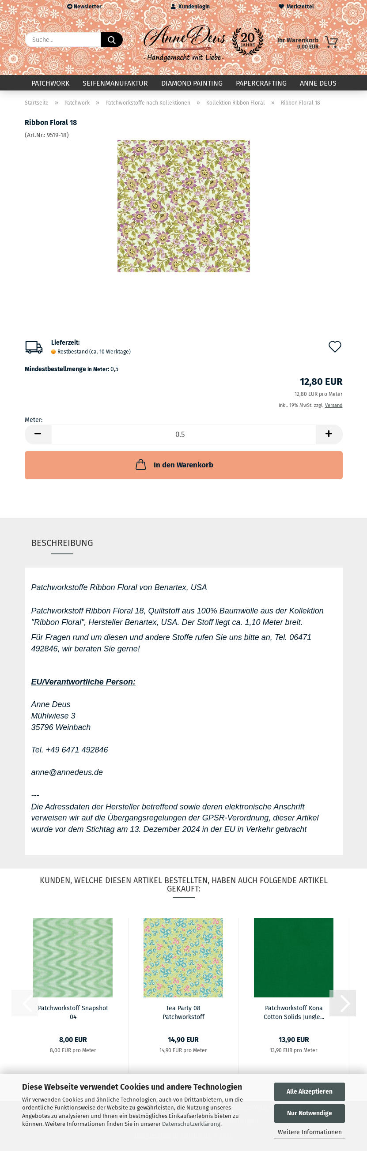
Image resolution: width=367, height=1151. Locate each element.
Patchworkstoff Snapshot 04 (73, 1011)
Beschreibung (62, 543)
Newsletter (84, 7)
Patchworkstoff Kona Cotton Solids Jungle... (294, 1011)
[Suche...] (112, 39)
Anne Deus (318, 83)
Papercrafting (261, 83)
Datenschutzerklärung (191, 1124)
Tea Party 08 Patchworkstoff (183, 1011)
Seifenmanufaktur (115, 83)
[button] (38, 434)
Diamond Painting (192, 83)
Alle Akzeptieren (310, 1091)
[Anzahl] (183, 434)
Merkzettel (296, 7)
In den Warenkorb (173, 464)
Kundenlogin (190, 7)
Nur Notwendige (309, 1113)
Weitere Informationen (310, 1132)
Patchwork (50, 83)
